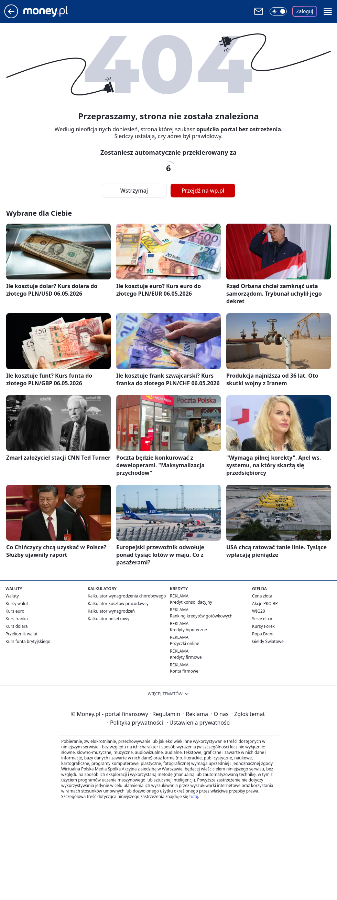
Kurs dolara (17, 626)
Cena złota (262, 596)
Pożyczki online (184, 643)
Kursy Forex (263, 626)
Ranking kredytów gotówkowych (201, 616)
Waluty (12, 596)
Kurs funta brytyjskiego (28, 641)
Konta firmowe (184, 671)
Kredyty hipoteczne (188, 630)
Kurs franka (17, 619)
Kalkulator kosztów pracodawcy (118, 603)
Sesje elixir (262, 619)
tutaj (193, 796)
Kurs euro (15, 611)
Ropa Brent (263, 634)
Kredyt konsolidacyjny (191, 602)
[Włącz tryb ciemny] (278, 11)
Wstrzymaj (134, 190)
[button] (327, 11)
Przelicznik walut (21, 634)
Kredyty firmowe (186, 657)
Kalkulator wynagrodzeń (111, 611)
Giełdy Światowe (268, 641)
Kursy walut (17, 603)
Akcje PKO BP (265, 603)
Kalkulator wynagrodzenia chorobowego (127, 596)
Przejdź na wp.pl (203, 190)
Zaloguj (304, 11)
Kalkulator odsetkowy (108, 619)
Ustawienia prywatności (198, 722)
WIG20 (258, 611)
